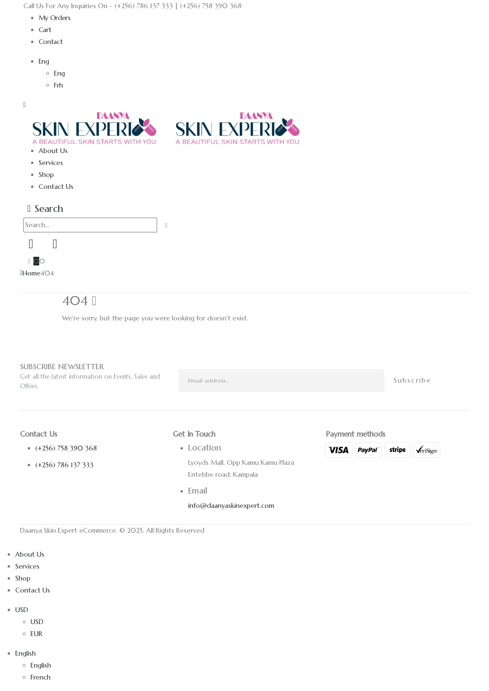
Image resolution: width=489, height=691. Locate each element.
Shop (46, 174)
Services (51, 162)
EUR (37, 633)
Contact (51, 41)
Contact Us (56, 186)
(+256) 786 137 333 (64, 465)
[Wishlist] (55, 244)
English (25, 653)
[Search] (166, 225)
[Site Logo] (166, 127)
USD (21, 609)
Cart (45, 29)
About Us (53, 150)
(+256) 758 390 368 (66, 448)
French (41, 677)
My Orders (55, 17)
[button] (24, 104)
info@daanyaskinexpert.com (231, 505)
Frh (58, 85)
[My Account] (31, 244)
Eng (44, 61)
